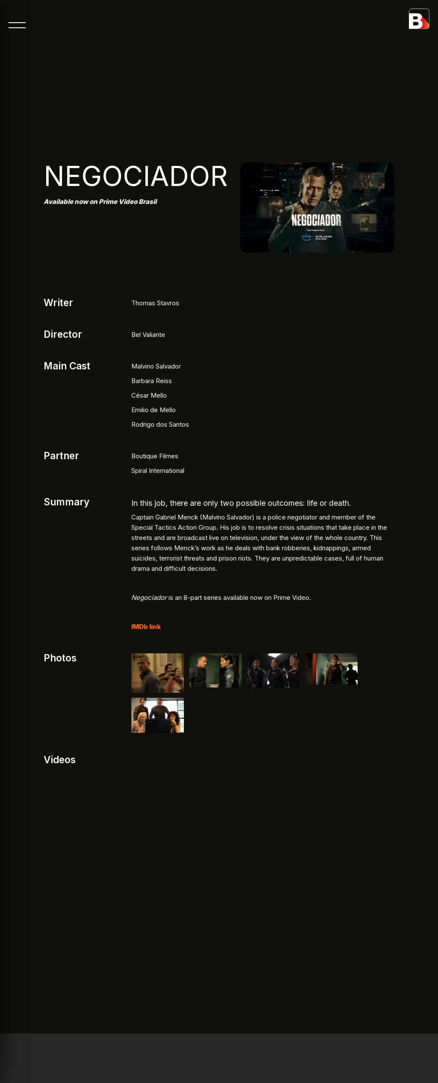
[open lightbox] (157, 673)
